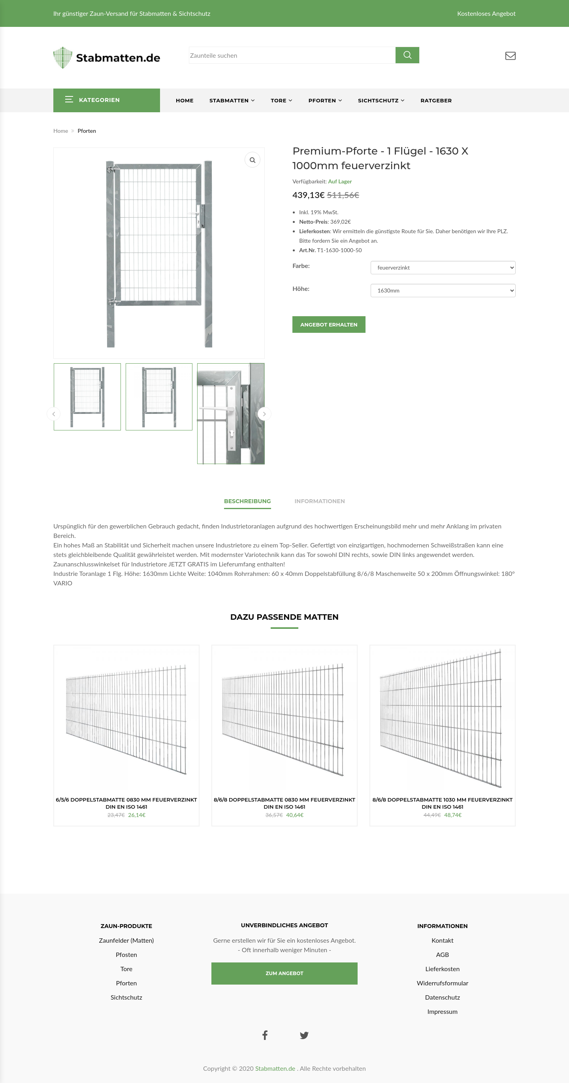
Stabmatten (229, 100)
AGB (442, 954)
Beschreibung (247, 501)
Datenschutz (442, 997)
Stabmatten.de (275, 1068)
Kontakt (442, 940)
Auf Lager (340, 181)
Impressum (443, 1011)
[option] (126, 735)
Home (185, 100)
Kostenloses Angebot (486, 13)
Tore (278, 100)
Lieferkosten (443, 968)
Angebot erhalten (329, 324)
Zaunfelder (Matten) (126, 940)
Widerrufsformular (443, 983)
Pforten (322, 100)
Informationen (320, 501)
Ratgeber (436, 100)
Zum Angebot (284, 973)
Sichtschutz (378, 100)
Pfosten (126, 954)
